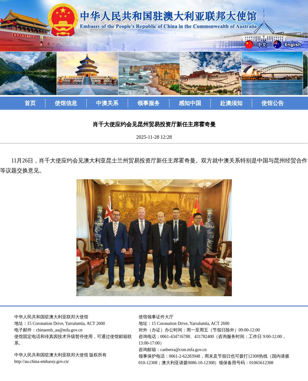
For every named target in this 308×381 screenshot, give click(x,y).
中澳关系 (107, 103)
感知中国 (190, 103)
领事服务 (148, 103)
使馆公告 (272, 103)
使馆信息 (66, 103)
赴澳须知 (231, 103)
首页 (30, 103)
